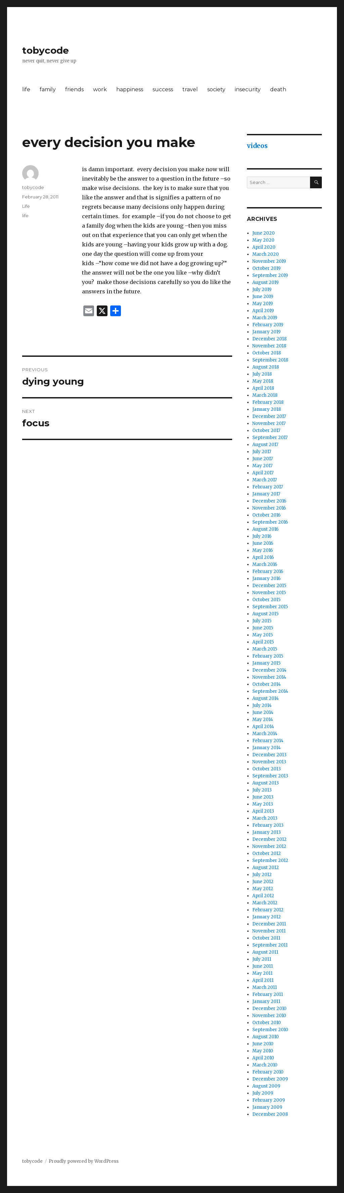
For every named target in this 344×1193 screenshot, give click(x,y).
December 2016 (269, 501)
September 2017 (270, 437)
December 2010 (269, 1008)
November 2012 (269, 846)
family (48, 89)
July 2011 (261, 959)
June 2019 (262, 296)
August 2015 (265, 614)
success (163, 89)
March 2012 (264, 903)
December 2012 (269, 839)
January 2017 (266, 494)
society (216, 89)
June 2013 (262, 797)
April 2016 (263, 557)
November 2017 (269, 423)
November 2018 (269, 346)
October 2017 (266, 430)
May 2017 (262, 466)
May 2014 (262, 719)
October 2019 (266, 268)
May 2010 (262, 1051)
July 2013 (262, 790)
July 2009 (262, 1093)
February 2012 (268, 910)
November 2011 (269, 931)
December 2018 (269, 339)
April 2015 (263, 642)
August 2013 (265, 783)
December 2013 (269, 755)
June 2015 (262, 628)
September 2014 (270, 691)
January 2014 (266, 748)
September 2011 (270, 945)
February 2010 (268, 1072)
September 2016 (270, 522)
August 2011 (265, 952)
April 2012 (263, 896)
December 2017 (269, 416)
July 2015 (261, 621)
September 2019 (270, 275)
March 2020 (265, 254)
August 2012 (265, 867)
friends (74, 89)
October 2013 (266, 769)
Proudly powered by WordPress (84, 1161)
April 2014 (263, 726)
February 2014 (268, 741)
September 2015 (270, 607)
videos (257, 146)
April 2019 (263, 311)
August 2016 (265, 529)
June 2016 (262, 543)
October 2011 (266, 938)
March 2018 (264, 395)
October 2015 (266, 600)
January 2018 (266, 409)
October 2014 (266, 684)
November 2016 (269, 508)
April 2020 (263, 247)
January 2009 (267, 1107)
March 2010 (264, 1065)
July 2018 (262, 374)
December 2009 (270, 1079)
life (26, 89)
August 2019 (265, 282)
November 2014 (269, 677)
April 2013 (263, 811)
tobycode (45, 50)
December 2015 (269, 585)
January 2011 (266, 1001)
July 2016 (261, 536)
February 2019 (267, 325)
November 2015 (269, 592)
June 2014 (262, 712)
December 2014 (269, 670)
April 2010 (263, 1058)
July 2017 (261, 452)
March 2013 (264, 818)
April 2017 (262, 473)
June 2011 (262, 966)
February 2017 (267, 487)
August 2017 (265, 444)
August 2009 (266, 1086)
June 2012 (262, 882)
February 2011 (267, 994)
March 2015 (264, 649)
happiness (129, 89)
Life (26, 206)
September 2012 (270, 860)
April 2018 (263, 388)
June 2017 (262, 459)
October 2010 (266, 1022)
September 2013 (270, 776)
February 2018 (268, 402)
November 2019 (269, 261)
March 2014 (264, 733)
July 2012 (262, 874)
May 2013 (262, 804)
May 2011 (262, 973)
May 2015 (262, 635)
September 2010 (270, 1030)
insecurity (248, 89)
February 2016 (267, 571)
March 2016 (264, 564)
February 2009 (268, 1100)
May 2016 (262, 550)
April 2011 (262, 980)
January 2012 (266, 917)
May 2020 (263, 240)
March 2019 (264, 318)
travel (190, 89)
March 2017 (264, 480)
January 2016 (266, 578)
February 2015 (267, 656)
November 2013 (269, 762)
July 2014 (262, 705)
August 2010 (265, 1037)
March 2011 (264, 987)
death (278, 89)
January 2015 (266, 663)
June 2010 (262, 1044)
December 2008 (270, 1114)
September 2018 (270, 360)
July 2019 (261, 289)
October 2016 (266, 515)
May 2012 (262, 889)
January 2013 (266, 832)
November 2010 (269, 1015)
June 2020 (263, 233)
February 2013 (268, 825)
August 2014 (265, 698)
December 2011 (269, 924)
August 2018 (265, 367)
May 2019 (262, 303)
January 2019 (266, 332)
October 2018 (266, 353)
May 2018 (262, 381)
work (100, 89)
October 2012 (266, 853)
